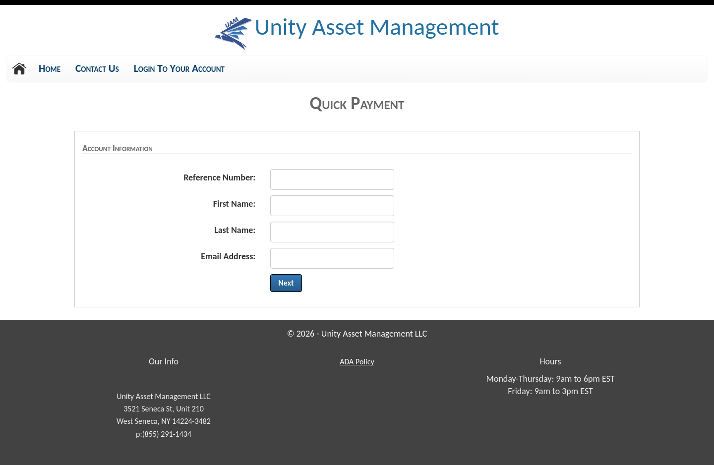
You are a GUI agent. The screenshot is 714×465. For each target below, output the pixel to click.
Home (49, 68)
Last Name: (234, 230)
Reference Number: (219, 177)
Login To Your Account (179, 68)
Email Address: (228, 256)
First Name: (234, 203)
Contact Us (97, 68)
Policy (356, 361)
